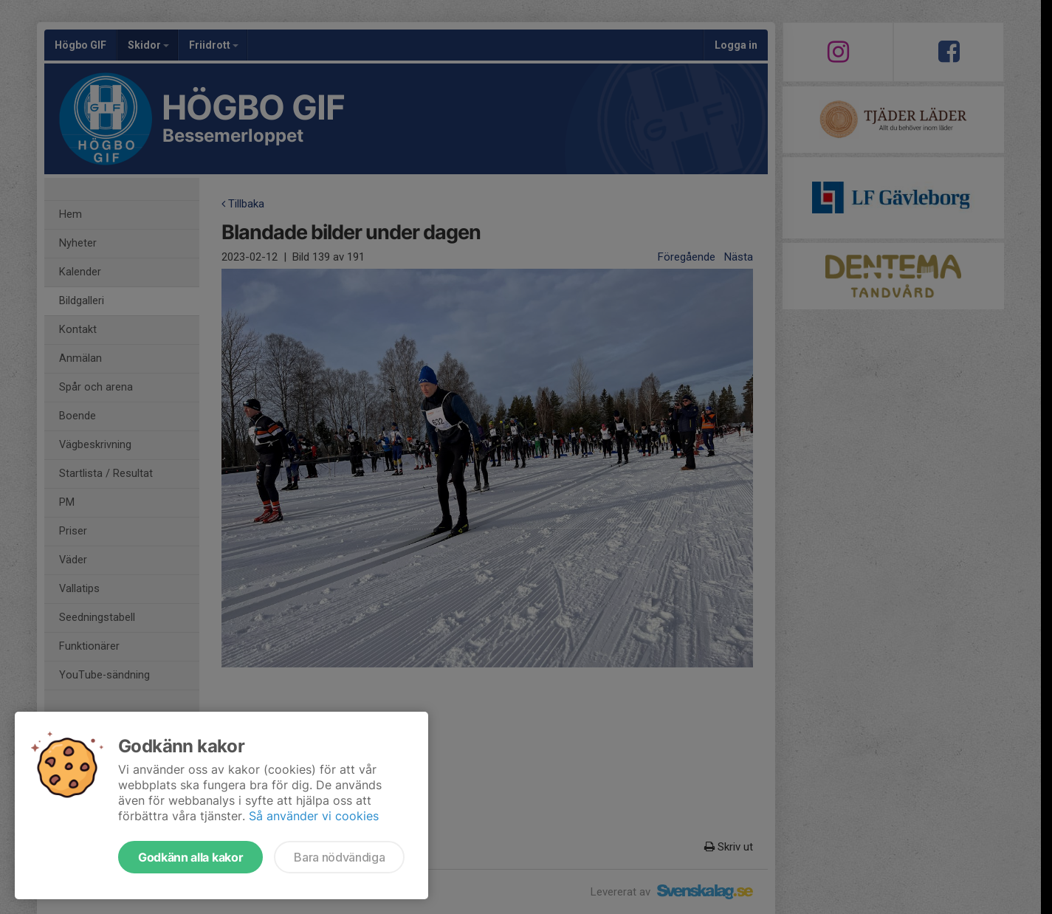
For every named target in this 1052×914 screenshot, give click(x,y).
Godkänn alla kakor (190, 857)
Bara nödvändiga (339, 857)
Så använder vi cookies (314, 815)
